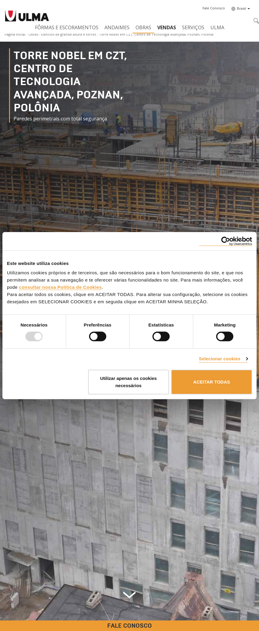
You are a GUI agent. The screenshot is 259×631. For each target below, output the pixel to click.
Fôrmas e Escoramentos (66, 27)
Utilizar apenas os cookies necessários (128, 382)
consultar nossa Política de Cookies (60, 287)
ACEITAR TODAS (211, 381)
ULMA (217, 27)
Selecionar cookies (220, 358)
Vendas (166, 27)
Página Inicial (15, 34)
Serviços (193, 27)
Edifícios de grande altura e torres (68, 34)
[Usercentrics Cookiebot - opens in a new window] (225, 241)
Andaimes (117, 27)
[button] (214, 8)
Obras (143, 27)
